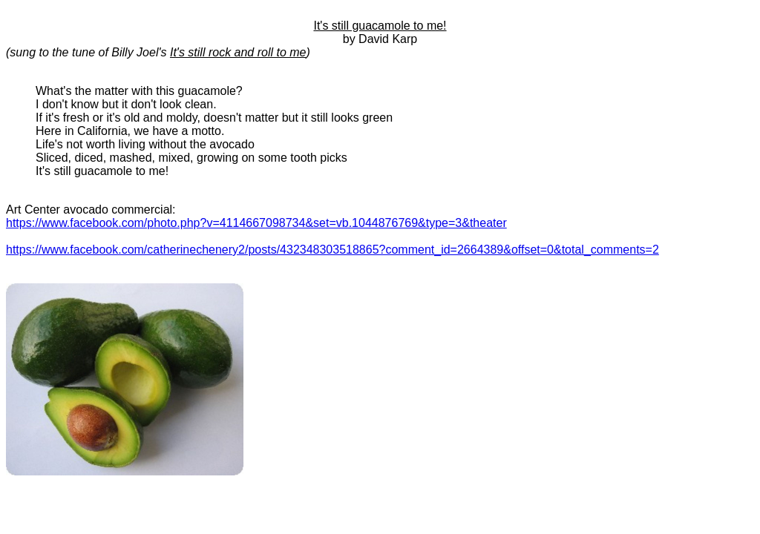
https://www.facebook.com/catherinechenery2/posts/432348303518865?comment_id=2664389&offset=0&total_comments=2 (332, 249)
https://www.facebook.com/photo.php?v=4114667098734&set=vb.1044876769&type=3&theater (256, 223)
